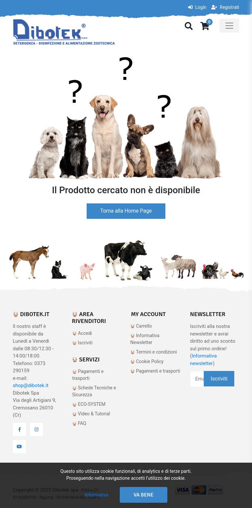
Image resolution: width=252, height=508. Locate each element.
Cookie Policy (146, 361)
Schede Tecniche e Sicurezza (94, 391)
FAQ (79, 423)
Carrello (141, 326)
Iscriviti (82, 342)
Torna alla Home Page (126, 211)
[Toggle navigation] (229, 26)
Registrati (225, 7)
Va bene (144, 495)
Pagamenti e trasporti (88, 375)
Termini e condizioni (153, 352)
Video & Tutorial (91, 413)
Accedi (82, 333)
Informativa (96, 494)
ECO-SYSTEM (89, 404)
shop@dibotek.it (31, 385)
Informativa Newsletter (144, 339)
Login (197, 7)
